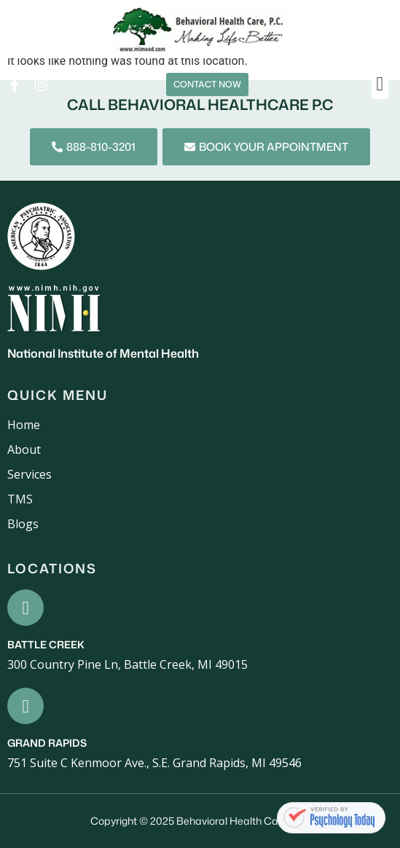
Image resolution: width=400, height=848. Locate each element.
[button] (380, 85)
